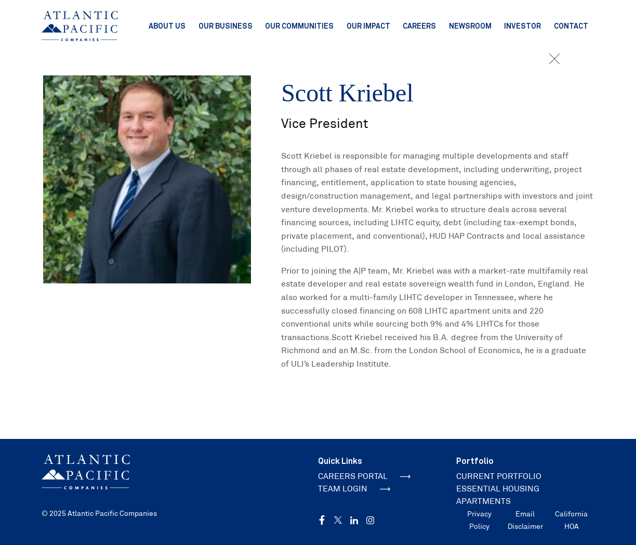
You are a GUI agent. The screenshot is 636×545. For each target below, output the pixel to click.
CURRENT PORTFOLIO (498, 476)
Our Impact (368, 25)
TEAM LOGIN (354, 489)
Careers (419, 25)
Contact (571, 25)
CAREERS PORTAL (364, 476)
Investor (522, 25)
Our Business (225, 25)
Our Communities (299, 25)
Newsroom (470, 25)
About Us (167, 25)
